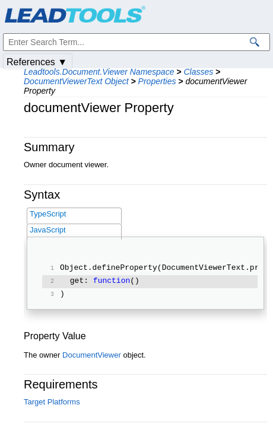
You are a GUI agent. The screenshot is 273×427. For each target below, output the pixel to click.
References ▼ (37, 62)
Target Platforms (52, 401)
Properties (157, 81)
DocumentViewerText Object (76, 81)
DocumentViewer (91, 354)
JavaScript (48, 229)
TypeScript (48, 213)
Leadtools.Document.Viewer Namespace (99, 72)
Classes (198, 72)
